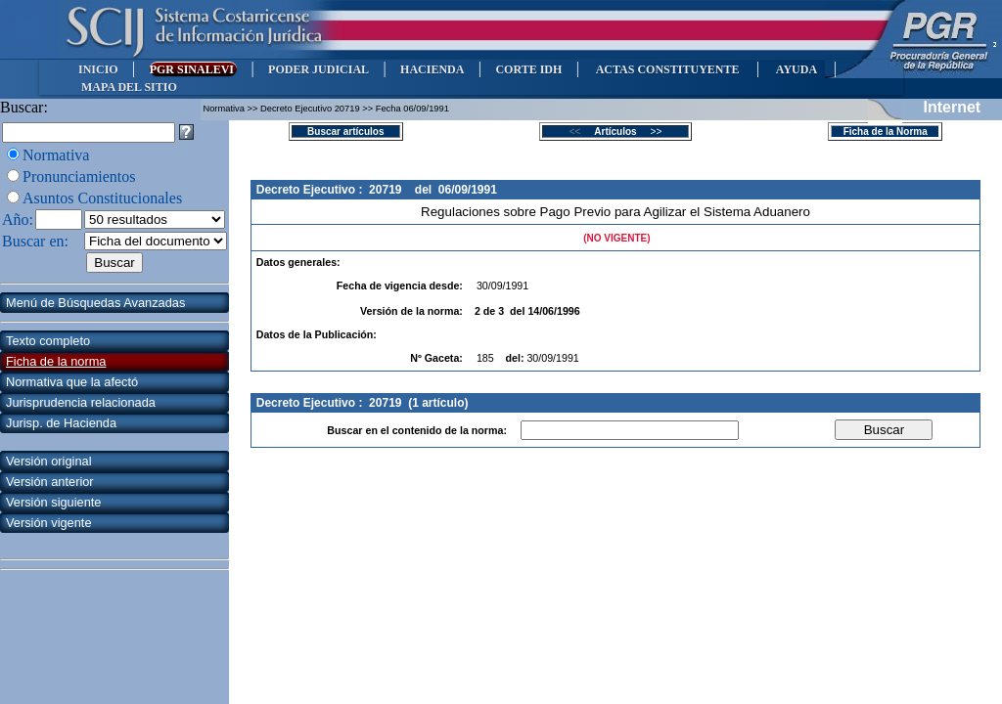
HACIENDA (432, 69)
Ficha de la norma (56, 361)
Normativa (56, 155)
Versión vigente (49, 522)
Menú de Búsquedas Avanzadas (95, 302)
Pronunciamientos (79, 176)
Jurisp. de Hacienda (61, 423)
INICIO (98, 69)
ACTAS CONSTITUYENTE (667, 69)
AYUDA (796, 69)
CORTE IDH (528, 69)
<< (580, 131)
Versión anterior (50, 481)
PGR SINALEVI (193, 69)
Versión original (49, 461)
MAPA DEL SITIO (129, 87)
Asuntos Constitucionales (102, 198)
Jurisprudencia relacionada (81, 402)
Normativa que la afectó (72, 381)
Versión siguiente (53, 502)
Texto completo (48, 340)
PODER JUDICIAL (318, 69)
